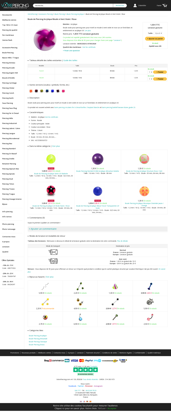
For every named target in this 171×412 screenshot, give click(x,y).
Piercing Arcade (8, 68)
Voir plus (56, 146)
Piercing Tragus (8, 194)
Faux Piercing (7, 103)
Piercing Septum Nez (10, 169)
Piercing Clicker (8, 88)
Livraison (5, 247)
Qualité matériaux (154, 353)
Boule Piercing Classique (38, 342)
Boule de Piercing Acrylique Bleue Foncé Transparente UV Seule (97, 207)
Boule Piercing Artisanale (38, 339)
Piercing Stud (7, 179)
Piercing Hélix (7, 118)
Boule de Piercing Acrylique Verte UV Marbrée (51, 173)
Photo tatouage (8, 229)
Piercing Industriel (9, 123)
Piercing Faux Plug (9, 108)
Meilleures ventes (9, 20)
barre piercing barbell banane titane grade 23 (118, 107)
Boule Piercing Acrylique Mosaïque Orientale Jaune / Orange (144, 204)
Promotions (14, 353)
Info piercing (7, 211)
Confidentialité (139, 353)
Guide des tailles (70, 60)
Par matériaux (8, 35)
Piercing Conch (8, 93)
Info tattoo (7, 217)
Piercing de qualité (9, 30)
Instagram (98, 386)
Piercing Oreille (8, 159)
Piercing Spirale (8, 174)
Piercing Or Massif (9, 154)
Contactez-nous (8, 236)
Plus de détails (122, 241)
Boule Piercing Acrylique (38, 336)
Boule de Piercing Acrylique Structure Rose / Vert (144, 171)
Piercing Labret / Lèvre (11, 128)
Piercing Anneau (8, 63)
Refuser (102, 408)
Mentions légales (125, 353)
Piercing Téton (8, 184)
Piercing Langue (8, 133)
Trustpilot (93, 366)
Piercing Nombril (9, 148)
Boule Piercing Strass (37, 344)
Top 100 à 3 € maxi (10, 25)
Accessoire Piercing (9, 47)
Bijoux (4, 204)
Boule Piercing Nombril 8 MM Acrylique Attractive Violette (97, 171)
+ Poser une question (71, 50)
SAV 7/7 (77, 390)
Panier (159, 5)
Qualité (5, 252)
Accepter (112, 408)
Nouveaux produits (29, 353)
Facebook (72, 386)
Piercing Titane (8, 189)
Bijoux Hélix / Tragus (10, 58)
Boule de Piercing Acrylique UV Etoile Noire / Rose (51, 206)
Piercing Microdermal (10, 138)
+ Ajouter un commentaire (43, 228)
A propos (5, 242)
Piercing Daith (8, 98)
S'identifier (142, 5)
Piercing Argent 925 (10, 73)
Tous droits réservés (90, 379)
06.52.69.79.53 (91, 390)
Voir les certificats (89, 47)
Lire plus (88, 30)
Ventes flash (7, 40)
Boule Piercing (8, 53)
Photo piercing (8, 224)
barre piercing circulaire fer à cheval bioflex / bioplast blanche (77, 107)
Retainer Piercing (9, 164)
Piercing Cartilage (9, 83)
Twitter (81, 386)
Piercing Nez (7, 143)
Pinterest (89, 386)
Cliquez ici (60, 408)
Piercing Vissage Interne (11, 199)
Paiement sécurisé (93, 353)
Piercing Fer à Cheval (10, 113)
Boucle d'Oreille (8, 78)
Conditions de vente (109, 353)
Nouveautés (7, 15)
